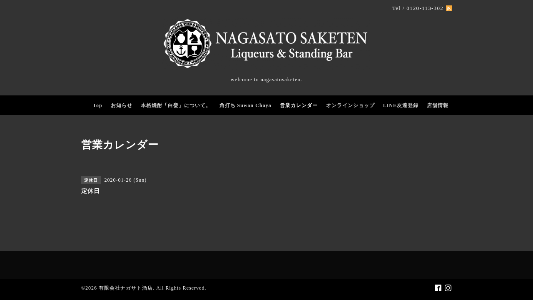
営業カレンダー (299, 105)
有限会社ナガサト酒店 (126, 288)
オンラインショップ (350, 105)
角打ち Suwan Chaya (245, 105)
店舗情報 (437, 105)
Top (97, 105)
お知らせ (121, 105)
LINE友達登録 (400, 105)
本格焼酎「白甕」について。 (176, 105)
